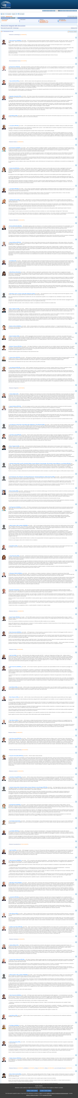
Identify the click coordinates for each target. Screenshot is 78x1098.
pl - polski (67, 10)
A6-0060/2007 (23, 34)
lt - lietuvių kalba (61, 10)
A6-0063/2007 (20, 649)
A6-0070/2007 (69, 1068)
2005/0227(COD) (9, 16)
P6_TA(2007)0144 (62, 20)
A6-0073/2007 (21, 388)
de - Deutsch (48, 10)
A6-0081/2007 (19, 732)
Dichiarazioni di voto (44, 22)
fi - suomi (74, 10)
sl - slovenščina (73, 10)
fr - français (54, 10)
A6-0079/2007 (31, 1068)
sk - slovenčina (72, 10)
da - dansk (47, 10)
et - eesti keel (50, 10)
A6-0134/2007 (23, 60)
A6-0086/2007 (20, 611)
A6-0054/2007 (20, 771)
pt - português (69, 10)
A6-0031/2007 (4, 20)
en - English (53, 10)
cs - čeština (45, 10)
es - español (44, 10)
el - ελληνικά (51, 10)
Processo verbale (72, 31)
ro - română (70, 10)
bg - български (43, 10)
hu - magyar (63, 10)
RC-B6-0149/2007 (24, 844)
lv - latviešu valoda (60, 10)
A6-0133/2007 (25, 749)
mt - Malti (64, 10)
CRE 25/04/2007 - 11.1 (44, 21)
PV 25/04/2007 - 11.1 (44, 20)
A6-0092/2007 (21, 939)
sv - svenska (76, 10)
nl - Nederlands (66, 10)
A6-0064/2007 (20, 141)
